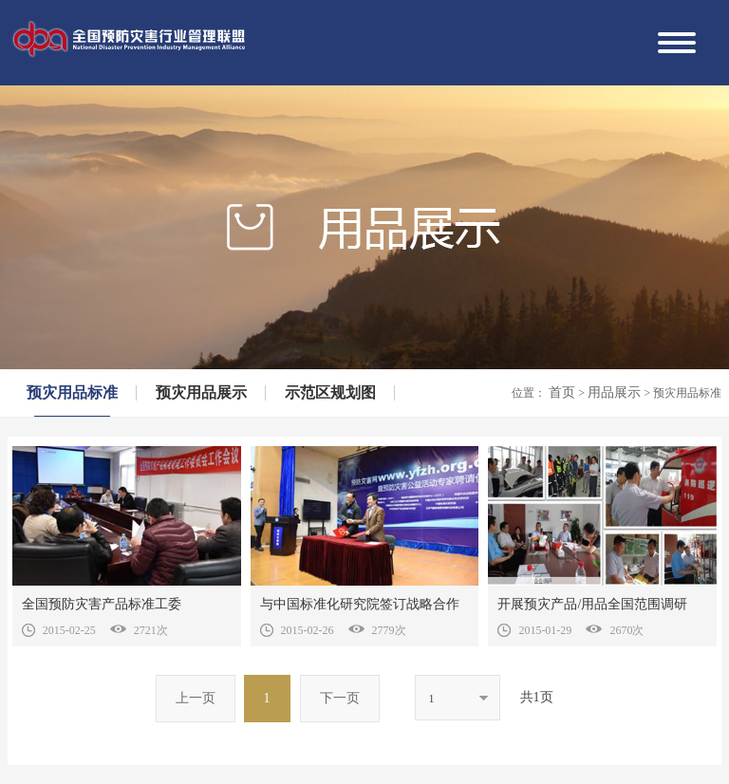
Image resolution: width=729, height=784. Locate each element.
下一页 (340, 698)
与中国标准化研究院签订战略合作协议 (359, 608)
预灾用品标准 (72, 392)
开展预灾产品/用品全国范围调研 (592, 604)
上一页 (195, 698)
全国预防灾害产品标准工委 (101, 604)
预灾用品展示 (201, 392)
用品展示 (616, 392)
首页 (564, 392)
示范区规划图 (330, 392)
